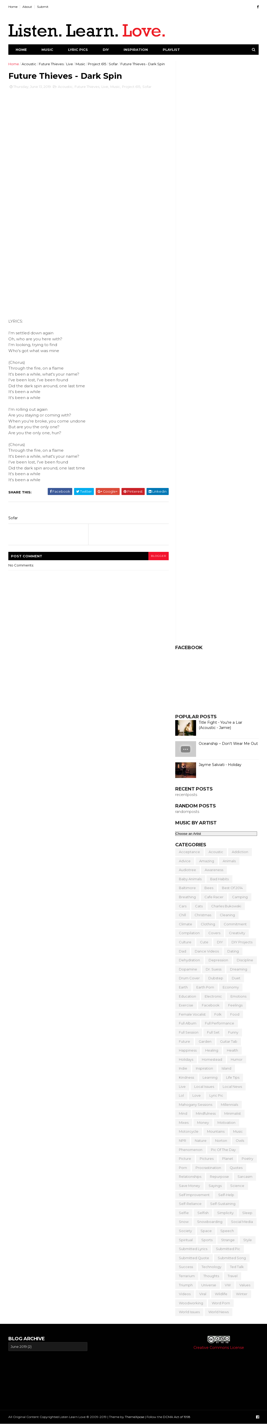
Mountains (215, 1131)
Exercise (186, 1005)
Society (185, 1231)
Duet (236, 978)
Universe (208, 1285)
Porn (183, 1168)
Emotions (238, 996)
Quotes (236, 1168)
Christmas (203, 915)
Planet (227, 1158)
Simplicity (225, 1213)
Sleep (247, 1213)
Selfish (203, 1213)
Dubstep (215, 978)
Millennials (229, 1104)
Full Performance (219, 1023)
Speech (227, 1231)
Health (232, 1050)
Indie (183, 1068)
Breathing (187, 897)
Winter (241, 1294)
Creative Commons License (218, 1347)
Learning (210, 1077)
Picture (185, 1158)
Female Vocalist (192, 1014)
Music (47, 49)
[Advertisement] (133, 1368)
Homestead (212, 1059)
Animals (229, 861)
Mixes (184, 1122)
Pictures (207, 1158)
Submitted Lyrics (193, 1249)
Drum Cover (189, 978)
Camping (240, 897)
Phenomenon (190, 1150)
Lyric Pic (216, 1095)
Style (247, 1240)
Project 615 (97, 64)
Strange (228, 1240)
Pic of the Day (223, 1150)
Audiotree (187, 870)
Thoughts (211, 1276)
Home (12, 7)
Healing (211, 1050)
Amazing (206, 861)
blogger (158, 556)
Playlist (171, 49)
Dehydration (189, 960)
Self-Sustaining (222, 1204)
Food (234, 1014)
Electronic (213, 996)
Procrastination (208, 1168)
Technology (211, 1267)
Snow (184, 1222)
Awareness (214, 870)
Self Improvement (194, 1195)
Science (237, 1186)
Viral (202, 1294)
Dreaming (238, 969)
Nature (201, 1140)
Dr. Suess (213, 969)
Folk (218, 1014)
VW (228, 1285)
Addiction (240, 852)
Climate (185, 924)
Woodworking (191, 1303)
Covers (214, 933)
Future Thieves (51, 64)
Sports (207, 1240)
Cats (199, 906)
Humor (236, 1059)
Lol (181, 1095)
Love (196, 1095)
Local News (232, 1086)
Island (226, 1068)
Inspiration (136, 49)
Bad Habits (219, 879)
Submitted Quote (194, 1258)
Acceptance (189, 852)
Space (206, 1231)
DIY (106, 49)
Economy (231, 987)
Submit (42, 7)
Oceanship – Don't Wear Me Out (228, 743)
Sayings (215, 1186)
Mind (183, 1113)
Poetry (247, 1158)
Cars (182, 906)
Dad (182, 951)
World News (218, 1312)
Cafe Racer (213, 897)
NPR (182, 1140)
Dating (233, 951)
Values (244, 1285)
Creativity (237, 933)
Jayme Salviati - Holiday (220, 764)
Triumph (186, 1285)
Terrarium (187, 1276)
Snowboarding (209, 1222)
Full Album (187, 1023)
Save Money (189, 1186)
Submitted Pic (228, 1249)
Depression (218, 960)
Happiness (188, 1050)
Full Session (188, 1032)
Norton (221, 1140)
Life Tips (232, 1077)
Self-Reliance (190, 1204)
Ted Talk (237, 1267)
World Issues (189, 1312)
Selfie (184, 1213)
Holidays (186, 1059)
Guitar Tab (228, 1041)
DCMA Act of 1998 (176, 1417)
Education (187, 996)
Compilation (189, 933)
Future (184, 1041)
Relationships (190, 1176)
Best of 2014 (232, 888)
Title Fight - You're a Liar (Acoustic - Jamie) (220, 725)
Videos (185, 1294)
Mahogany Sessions (195, 1104)
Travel (233, 1276)
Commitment (235, 924)
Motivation (226, 1122)
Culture (185, 942)
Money (203, 1122)
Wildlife (221, 1294)
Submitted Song (232, 1258)
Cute (204, 942)
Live (69, 64)
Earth (183, 987)
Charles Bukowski (226, 906)
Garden (205, 1041)
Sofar (113, 64)
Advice (185, 861)
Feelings (235, 1005)
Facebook (211, 1005)
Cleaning (227, 915)
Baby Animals (190, 879)
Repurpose (219, 1176)
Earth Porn (205, 987)
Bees (208, 888)
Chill (182, 915)
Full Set (213, 1032)
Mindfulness (206, 1113)
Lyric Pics (78, 49)
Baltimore (187, 888)
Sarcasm (245, 1176)
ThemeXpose (134, 1417)
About (27, 7)
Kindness (186, 1077)
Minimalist (232, 1113)
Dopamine (188, 969)
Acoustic (29, 64)
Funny (233, 1032)
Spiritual (186, 1240)
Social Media (242, 1222)
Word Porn (221, 1303)
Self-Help (226, 1195)
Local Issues (204, 1086)
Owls (240, 1140)
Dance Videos (207, 951)
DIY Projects (242, 942)
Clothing (208, 924)
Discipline (245, 960)
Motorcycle (188, 1131)
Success (186, 1267)
